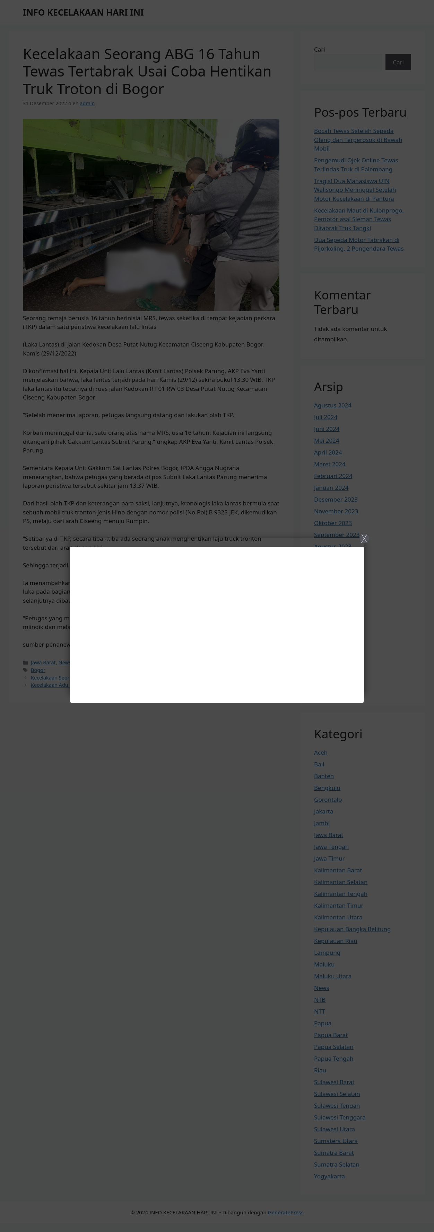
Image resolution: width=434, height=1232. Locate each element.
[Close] (217, 616)
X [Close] (364, 538)
